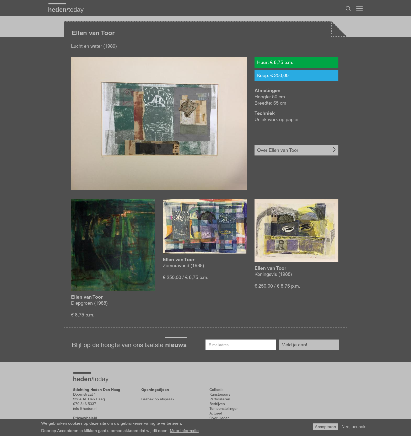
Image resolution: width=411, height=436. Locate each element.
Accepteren (325, 426)
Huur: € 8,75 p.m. (275, 62)
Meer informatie (184, 430)
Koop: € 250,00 (273, 75)
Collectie (216, 389)
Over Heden (219, 418)
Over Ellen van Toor (277, 150)
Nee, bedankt (354, 426)
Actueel (215, 413)
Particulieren (219, 399)
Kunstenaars (219, 394)
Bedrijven (217, 404)
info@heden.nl (85, 408)
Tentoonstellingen (224, 408)
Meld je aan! (294, 344)
